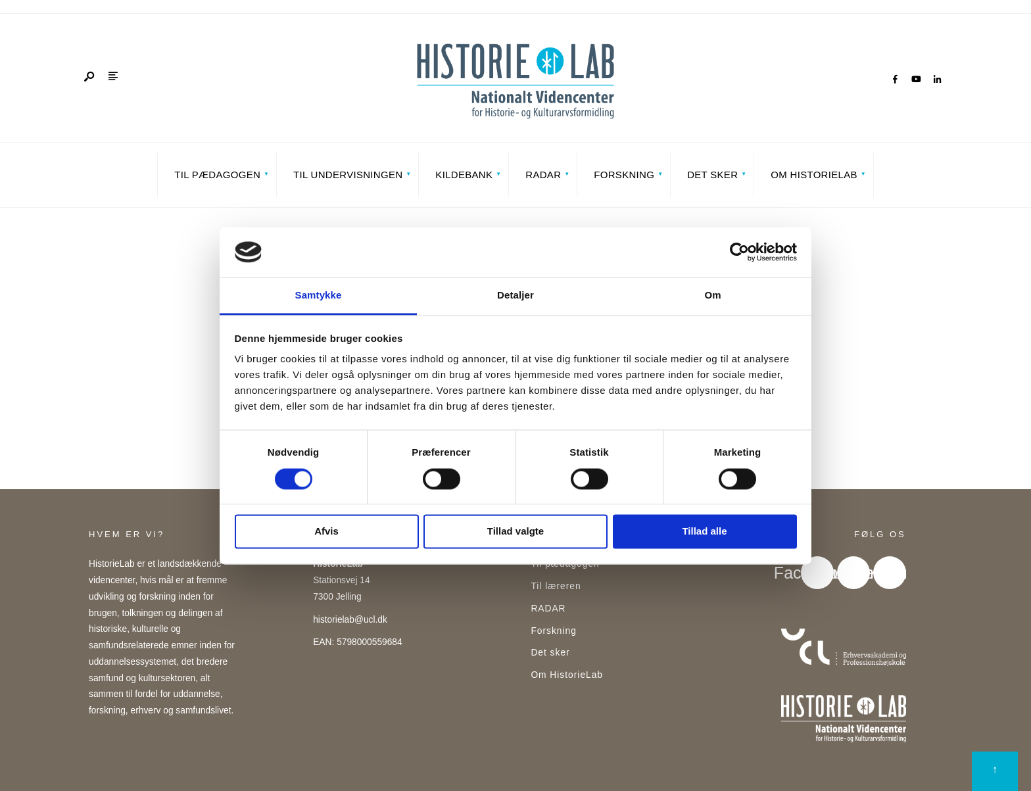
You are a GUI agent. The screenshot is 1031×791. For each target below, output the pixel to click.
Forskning (624, 174)
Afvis (326, 531)
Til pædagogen (217, 174)
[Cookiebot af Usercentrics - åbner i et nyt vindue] (739, 252)
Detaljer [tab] (515, 295)
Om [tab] (712, 295)
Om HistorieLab (814, 174)
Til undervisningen (347, 174)
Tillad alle (704, 531)
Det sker (712, 174)
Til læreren (556, 586)
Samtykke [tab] (318, 295)
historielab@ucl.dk (350, 620)
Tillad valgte (515, 531)
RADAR (543, 174)
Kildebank (463, 174)
